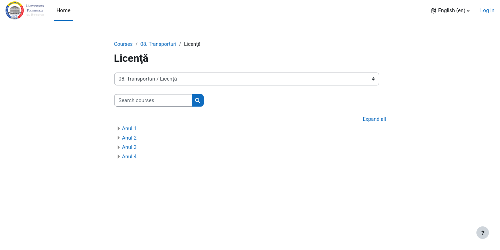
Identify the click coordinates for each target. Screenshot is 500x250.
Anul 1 (129, 129)
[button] (450, 10)
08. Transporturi (159, 44)
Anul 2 (129, 138)
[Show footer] (482, 232)
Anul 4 (129, 157)
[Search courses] (153, 100)
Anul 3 (129, 147)
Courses (123, 44)
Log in (487, 10)
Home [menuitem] (63, 10)
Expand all (374, 119)
